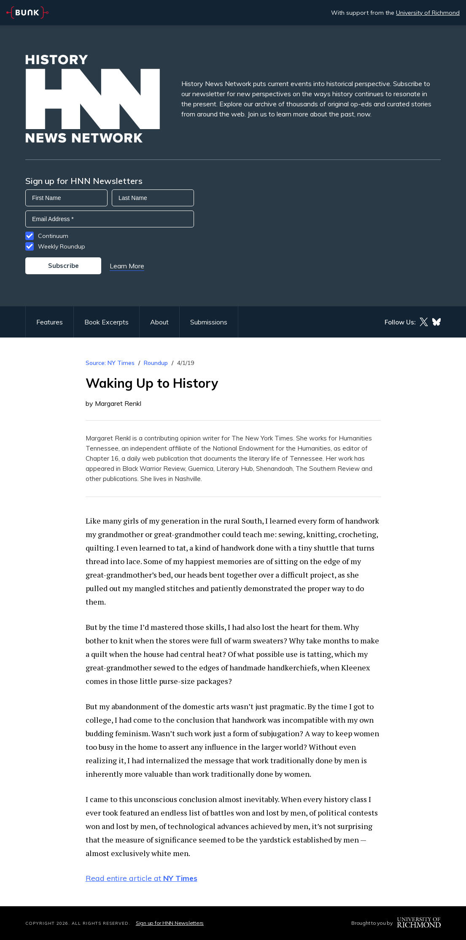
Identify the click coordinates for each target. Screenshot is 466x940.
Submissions (208, 322)
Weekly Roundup (61, 246)
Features (49, 322)
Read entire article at (141, 878)
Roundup (156, 363)
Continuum (53, 236)
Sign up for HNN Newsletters (170, 923)
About (159, 322)
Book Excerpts (106, 322)
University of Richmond (428, 12)
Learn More (127, 266)
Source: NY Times (110, 363)
